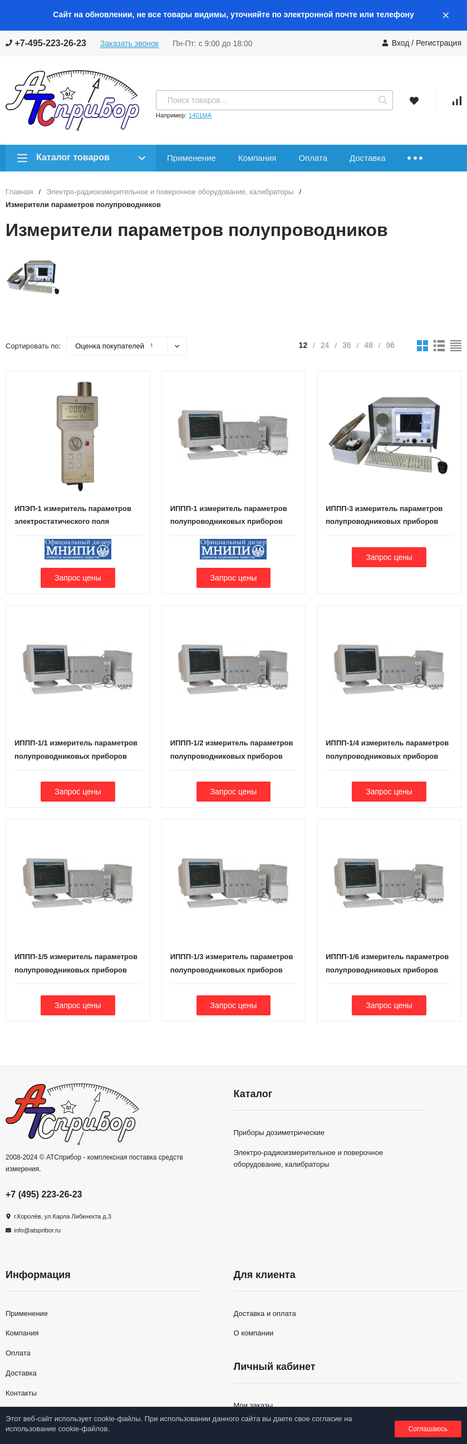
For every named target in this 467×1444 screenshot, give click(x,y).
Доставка (367, 158)
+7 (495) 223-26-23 (44, 1194)
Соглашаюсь (428, 1429)
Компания (257, 158)
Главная (19, 191)
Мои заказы (253, 1405)
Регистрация (438, 42)
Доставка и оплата (265, 1313)
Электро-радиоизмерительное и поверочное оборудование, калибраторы (169, 191)
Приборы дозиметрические (279, 1132)
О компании (254, 1333)
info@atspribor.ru (37, 1230)
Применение (191, 158)
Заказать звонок (129, 43)
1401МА (200, 115)
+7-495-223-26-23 (46, 43)
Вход (401, 42)
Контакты (21, 1393)
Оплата (312, 158)
